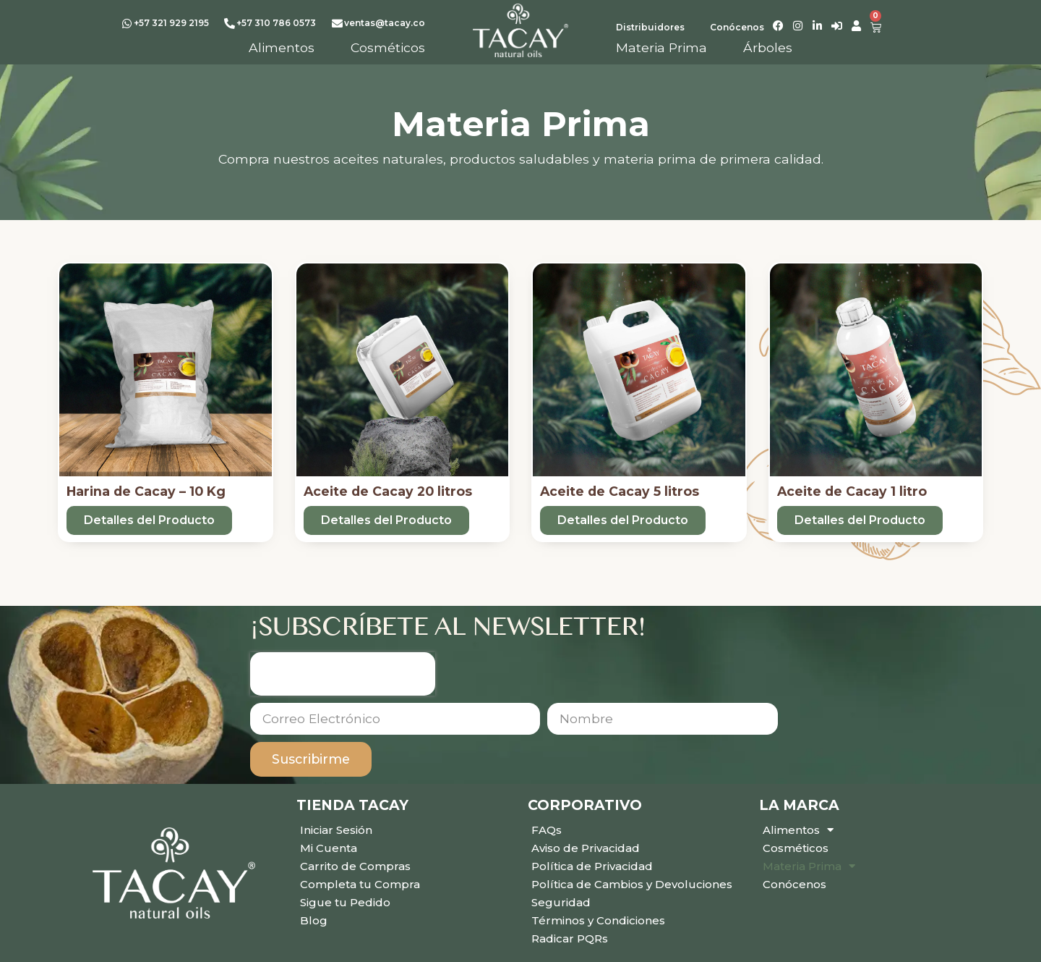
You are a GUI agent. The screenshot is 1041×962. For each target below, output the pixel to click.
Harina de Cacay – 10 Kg (146, 491)
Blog (313, 920)
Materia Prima (809, 866)
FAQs (546, 830)
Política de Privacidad (592, 866)
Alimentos (798, 830)
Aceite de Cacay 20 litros (388, 491)
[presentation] (342, 674)
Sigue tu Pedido (345, 902)
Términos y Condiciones (598, 920)
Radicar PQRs (569, 938)
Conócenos (794, 884)
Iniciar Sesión (336, 830)
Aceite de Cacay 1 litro (852, 491)
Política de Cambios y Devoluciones (631, 884)
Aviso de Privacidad (585, 848)
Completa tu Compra (360, 884)
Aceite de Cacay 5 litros (619, 491)
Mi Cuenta (328, 848)
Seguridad (561, 902)
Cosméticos (795, 848)
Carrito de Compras (355, 866)
